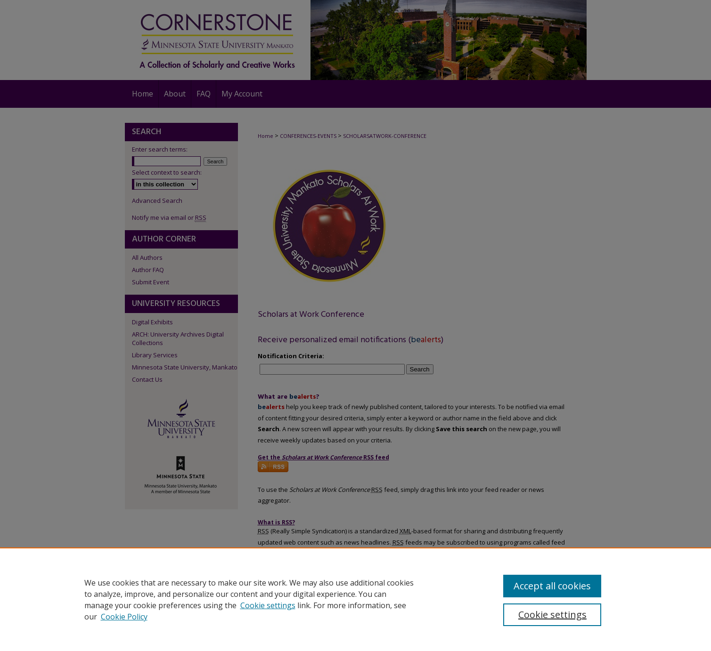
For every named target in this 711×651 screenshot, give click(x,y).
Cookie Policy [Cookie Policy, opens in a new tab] (124, 616)
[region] (355, 599)
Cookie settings (267, 605)
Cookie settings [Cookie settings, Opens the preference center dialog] (552, 614)
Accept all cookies (552, 585)
